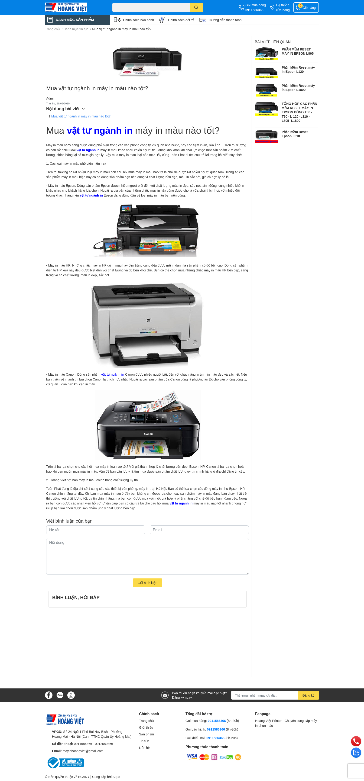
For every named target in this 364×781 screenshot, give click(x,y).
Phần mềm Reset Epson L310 (295, 134)
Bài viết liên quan (273, 42)
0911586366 (254, 10)
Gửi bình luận (147, 583)
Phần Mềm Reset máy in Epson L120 (298, 69)
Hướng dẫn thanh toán (225, 20)
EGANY (84, 777)
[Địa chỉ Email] (275, 695)
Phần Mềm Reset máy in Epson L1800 (298, 87)
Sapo (116, 777)
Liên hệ (144, 748)
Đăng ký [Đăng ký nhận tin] (308, 695)
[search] (196, 7)
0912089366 (104, 744)
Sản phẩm (146, 734)
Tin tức (144, 741)
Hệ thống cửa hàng (283, 7)
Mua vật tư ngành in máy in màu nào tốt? (80, 116)
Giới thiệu (146, 727)
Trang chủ (146, 721)
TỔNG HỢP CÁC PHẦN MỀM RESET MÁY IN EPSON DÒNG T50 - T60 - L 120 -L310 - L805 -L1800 (299, 112)
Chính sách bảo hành (138, 20)
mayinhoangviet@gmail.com (83, 751)
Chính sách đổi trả (181, 20)
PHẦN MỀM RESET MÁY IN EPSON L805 (298, 51)
